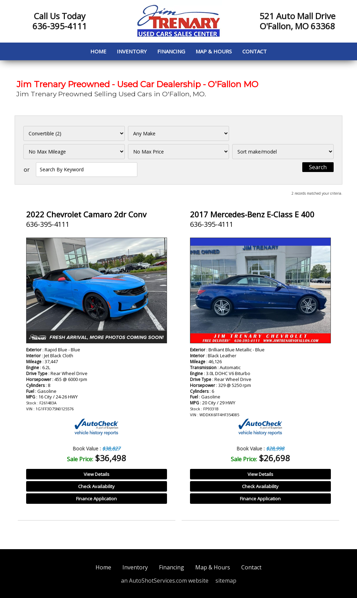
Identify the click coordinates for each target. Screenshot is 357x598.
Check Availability (96, 486)
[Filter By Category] (74, 133)
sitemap (225, 580)
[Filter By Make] (178, 133)
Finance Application (96, 498)
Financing (171, 51)
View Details (96, 474)
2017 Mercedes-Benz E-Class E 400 (252, 214)
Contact (254, 51)
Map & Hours (214, 51)
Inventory (132, 51)
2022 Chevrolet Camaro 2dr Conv (86, 214)
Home (98, 51)
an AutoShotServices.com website (164, 580)
